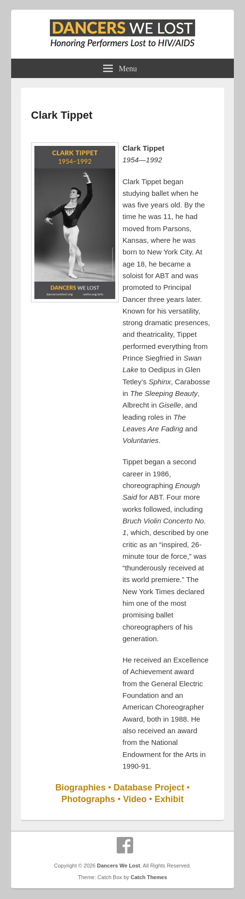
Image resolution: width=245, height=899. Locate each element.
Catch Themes (149, 877)
